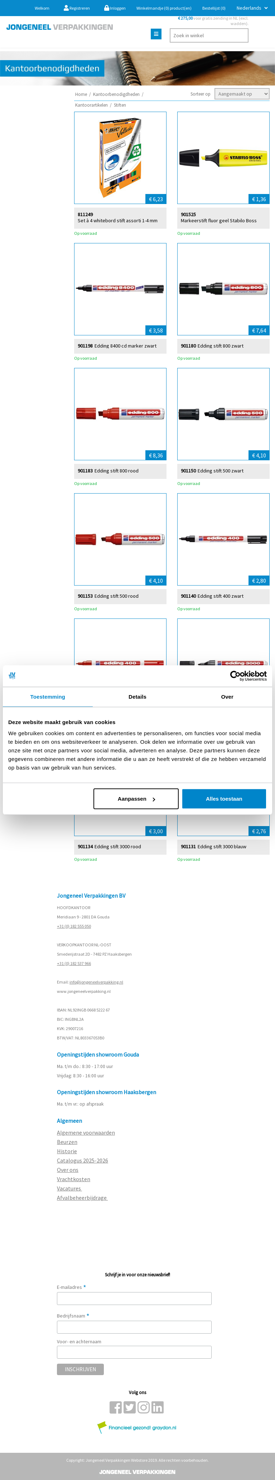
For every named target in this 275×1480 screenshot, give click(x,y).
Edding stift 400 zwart (220, 596)
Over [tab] (227, 696)
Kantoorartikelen (91, 105)
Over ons (67, 1169)
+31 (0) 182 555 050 (74, 926)
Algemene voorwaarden (86, 1132)
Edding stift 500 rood (117, 596)
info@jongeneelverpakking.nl (96, 982)
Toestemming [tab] (48, 696)
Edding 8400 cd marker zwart (125, 346)
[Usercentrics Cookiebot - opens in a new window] (235, 675)
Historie (67, 1151)
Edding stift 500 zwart (220, 470)
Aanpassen (136, 799)
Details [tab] (137, 696)
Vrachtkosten (73, 1179)
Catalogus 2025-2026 (82, 1160)
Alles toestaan (224, 799)
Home (81, 94)
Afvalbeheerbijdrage (82, 1197)
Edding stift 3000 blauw (222, 846)
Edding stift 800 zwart (220, 346)
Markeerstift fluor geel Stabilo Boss (219, 220)
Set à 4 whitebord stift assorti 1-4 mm (118, 220)
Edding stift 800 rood (117, 470)
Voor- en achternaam (79, 1341)
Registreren (77, 8)
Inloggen (115, 8)
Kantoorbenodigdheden (116, 94)
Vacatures (69, 1188)
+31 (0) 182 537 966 (74, 963)
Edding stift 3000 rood (118, 846)
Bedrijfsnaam (73, 1316)
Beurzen (67, 1141)
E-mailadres (71, 1287)
